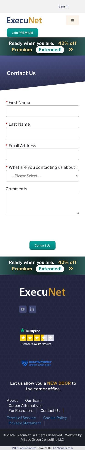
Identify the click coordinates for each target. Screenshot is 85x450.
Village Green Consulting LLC (42, 439)
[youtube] (23, 309)
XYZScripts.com (63, 448)
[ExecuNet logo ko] (42, 288)
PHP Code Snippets (24, 448)
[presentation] (40, 228)
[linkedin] (32, 309)
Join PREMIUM (22, 32)
